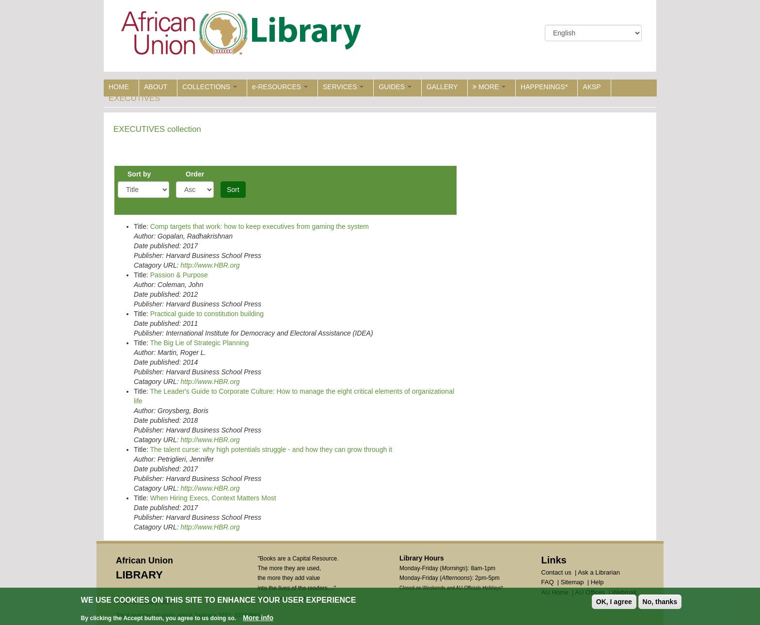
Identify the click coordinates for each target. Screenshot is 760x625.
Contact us (556, 572)
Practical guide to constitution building (207, 314)
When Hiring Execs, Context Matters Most (213, 498)
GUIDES (395, 87)
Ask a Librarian (599, 572)
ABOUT (155, 87)
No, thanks (660, 602)
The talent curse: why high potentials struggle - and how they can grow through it (271, 449)
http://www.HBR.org (209, 265)
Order (195, 174)
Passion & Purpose (179, 275)
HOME (119, 87)
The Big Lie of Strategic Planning (199, 343)
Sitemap (572, 582)
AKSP (592, 87)
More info (258, 618)
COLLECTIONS (209, 87)
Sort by (139, 174)
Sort (233, 189)
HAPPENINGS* (544, 87)
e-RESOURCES (280, 87)
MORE (489, 87)
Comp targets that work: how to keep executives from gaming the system (259, 226)
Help (597, 582)
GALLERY (442, 87)
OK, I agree (614, 602)
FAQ (547, 582)
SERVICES (343, 87)
